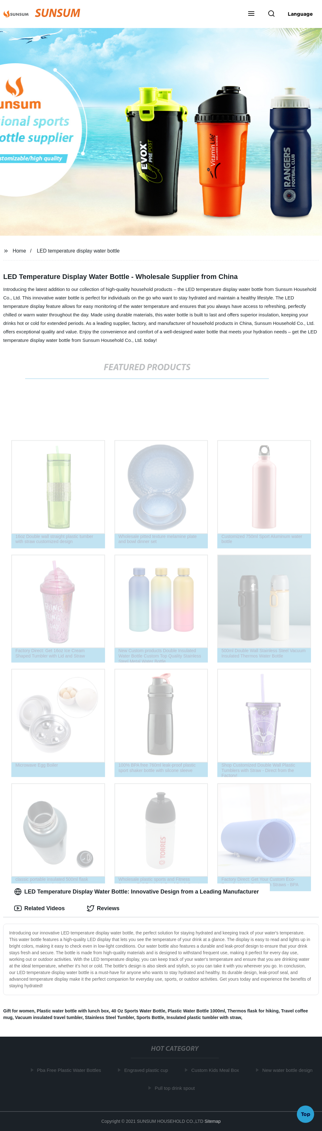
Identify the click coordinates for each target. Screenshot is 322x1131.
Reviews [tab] (103, 908)
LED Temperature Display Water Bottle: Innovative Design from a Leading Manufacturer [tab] (136, 891)
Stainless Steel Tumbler (109, 1017)
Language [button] (300, 14)
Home (19, 251)
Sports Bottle (150, 1017)
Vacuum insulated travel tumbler (49, 1017)
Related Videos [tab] (39, 908)
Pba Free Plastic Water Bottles (70, 1070)
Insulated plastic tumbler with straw (204, 1017)
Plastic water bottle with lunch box (73, 1010)
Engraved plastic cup (147, 1070)
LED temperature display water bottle (78, 251)
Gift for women (18, 1010)
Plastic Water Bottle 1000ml (196, 1010)
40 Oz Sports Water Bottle (138, 1010)
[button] (251, 14)
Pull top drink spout (176, 1087)
